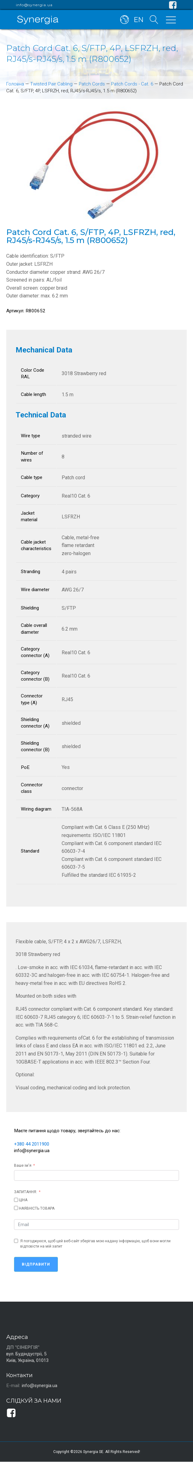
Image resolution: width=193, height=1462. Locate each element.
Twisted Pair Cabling (52, 84)
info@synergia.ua (34, 5)
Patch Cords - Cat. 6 (133, 84)
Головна (15, 84)
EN (138, 19)
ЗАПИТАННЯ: (25, 1192)
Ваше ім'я (22, 1165)
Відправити (36, 1264)
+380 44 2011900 (33, 1144)
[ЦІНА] (16, 1200)
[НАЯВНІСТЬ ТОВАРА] (16, 1208)
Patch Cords (93, 84)
